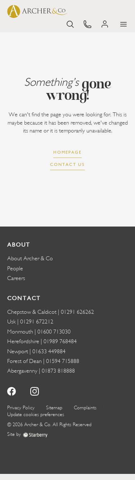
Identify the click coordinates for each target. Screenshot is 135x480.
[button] (123, 24)
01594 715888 (62, 361)
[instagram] (34, 390)
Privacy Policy (21, 408)
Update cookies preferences (35, 414)
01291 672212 (36, 321)
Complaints (85, 408)
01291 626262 (77, 312)
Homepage (67, 152)
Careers (16, 278)
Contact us (67, 164)
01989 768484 (60, 341)
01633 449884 (49, 351)
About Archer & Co (30, 258)
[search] (70, 23)
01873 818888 (58, 371)
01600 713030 (54, 331)
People (15, 268)
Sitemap (54, 408)
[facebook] (11, 390)
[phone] (87, 23)
